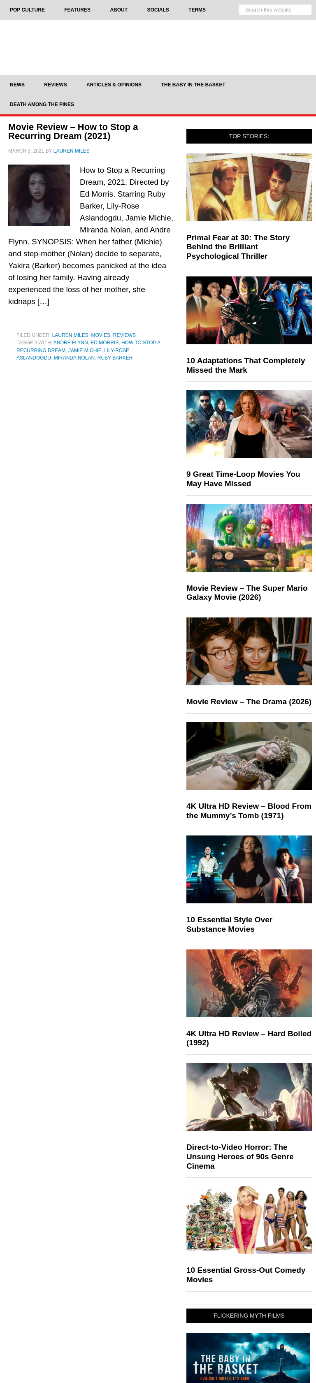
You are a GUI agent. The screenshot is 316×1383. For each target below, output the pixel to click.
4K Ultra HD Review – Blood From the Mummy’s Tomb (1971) (248, 811)
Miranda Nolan (74, 358)
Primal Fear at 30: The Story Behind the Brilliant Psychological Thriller (238, 247)
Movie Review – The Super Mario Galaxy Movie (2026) (247, 593)
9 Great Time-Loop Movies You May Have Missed (243, 479)
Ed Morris (104, 343)
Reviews (124, 335)
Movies (100, 335)
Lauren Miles (70, 335)
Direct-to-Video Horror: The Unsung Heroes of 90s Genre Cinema (240, 1156)
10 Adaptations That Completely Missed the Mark (245, 365)
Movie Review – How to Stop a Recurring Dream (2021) (73, 131)
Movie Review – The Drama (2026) (248, 701)
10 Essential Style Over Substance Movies (229, 924)
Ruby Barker (115, 358)
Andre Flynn (70, 343)
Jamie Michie (85, 350)
